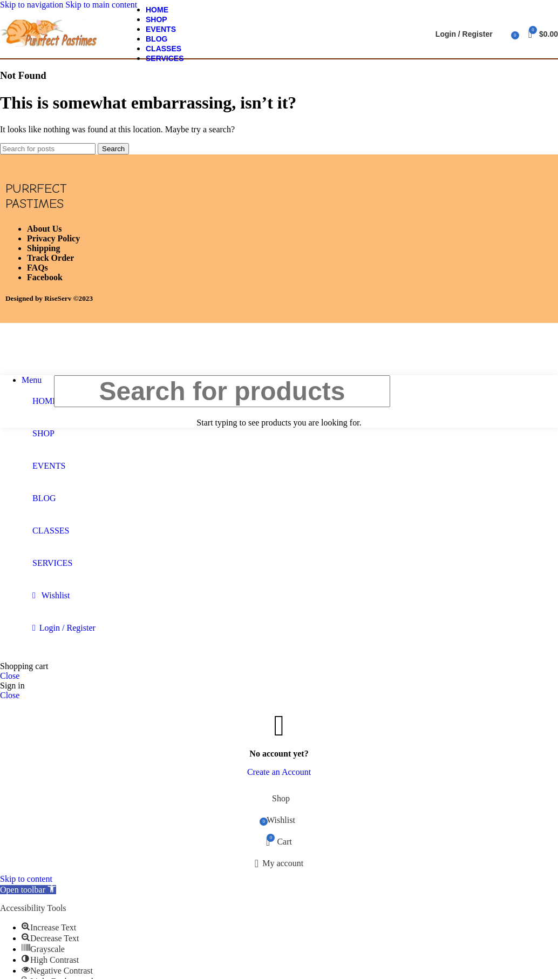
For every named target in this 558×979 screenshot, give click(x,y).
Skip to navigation (32, 4)
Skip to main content (101, 4)
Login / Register (67, 627)
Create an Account (279, 772)
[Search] (503, 34)
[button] (28, 889)
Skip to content (26, 878)
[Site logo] (48, 46)
